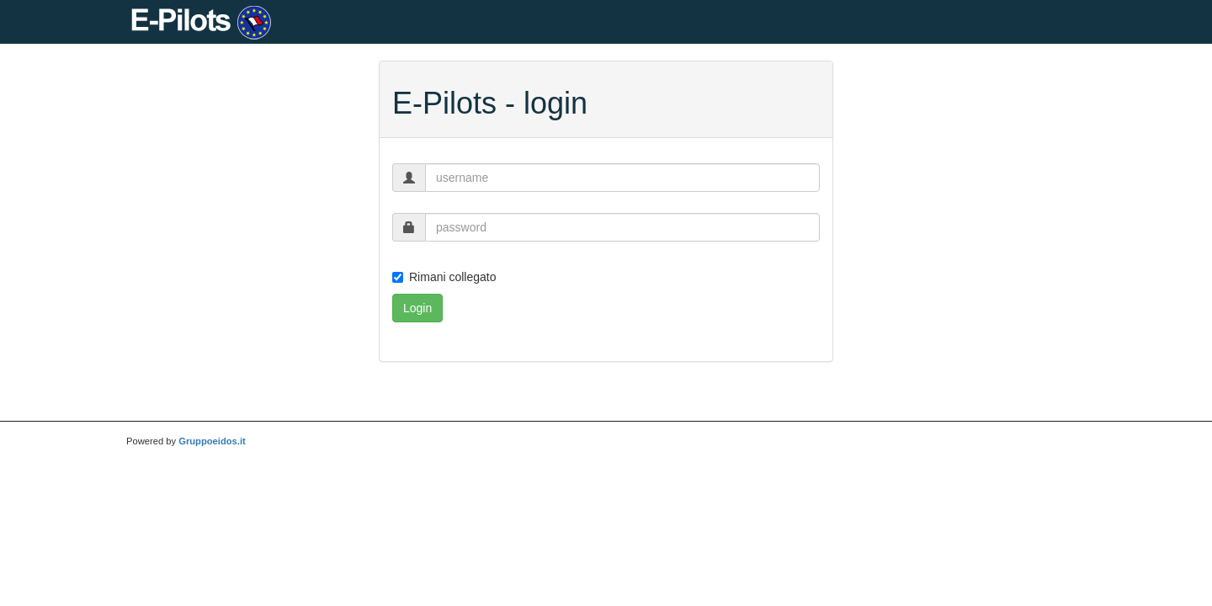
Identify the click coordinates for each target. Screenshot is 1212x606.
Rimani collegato (444, 277)
